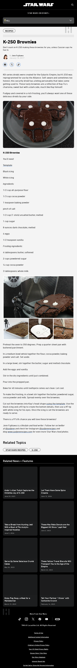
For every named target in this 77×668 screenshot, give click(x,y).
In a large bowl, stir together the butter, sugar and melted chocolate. (37, 363)
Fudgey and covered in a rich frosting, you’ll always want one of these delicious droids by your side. (37, 95)
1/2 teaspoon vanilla (13, 239)
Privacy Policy (38, 641)
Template (7, 165)
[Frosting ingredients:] (38, 246)
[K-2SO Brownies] (38, 152)
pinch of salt (9, 208)
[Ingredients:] (38, 183)
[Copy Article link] (18, 65)
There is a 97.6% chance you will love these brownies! (29, 419)
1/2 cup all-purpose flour (15, 190)
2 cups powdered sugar (15, 258)
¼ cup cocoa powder (13, 264)
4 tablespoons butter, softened (18, 252)
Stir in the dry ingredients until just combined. (26, 375)
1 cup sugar (9, 221)
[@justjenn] (10, 428)
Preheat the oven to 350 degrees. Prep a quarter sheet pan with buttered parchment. (34, 346)
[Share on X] (12, 65)
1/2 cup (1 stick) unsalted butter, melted (23, 215)
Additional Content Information (38, 637)
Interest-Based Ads (38, 661)
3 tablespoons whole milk (15, 271)
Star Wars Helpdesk (38, 657)
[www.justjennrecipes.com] (20, 431)
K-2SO (35, 450)
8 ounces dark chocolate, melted (19, 227)
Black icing (8, 171)
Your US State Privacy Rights (38, 649)
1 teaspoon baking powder (16, 202)
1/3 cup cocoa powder (14, 196)
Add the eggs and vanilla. (15, 369)
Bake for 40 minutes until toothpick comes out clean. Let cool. (33, 388)
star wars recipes (15, 450)
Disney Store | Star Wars (38, 653)
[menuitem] (4, 5)
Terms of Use (38, 633)
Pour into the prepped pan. (16, 381)
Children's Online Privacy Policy (38, 645)
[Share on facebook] (5, 65)
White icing (8, 177)
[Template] (38, 165)
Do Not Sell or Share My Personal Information (38, 665)
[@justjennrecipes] (47, 428)
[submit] (72, 5)
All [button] (8, 20)
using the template (55, 403)
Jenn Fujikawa (17, 55)
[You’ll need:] (38, 158)
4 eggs (6, 233)
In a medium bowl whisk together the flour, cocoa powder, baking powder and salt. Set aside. (35, 355)
